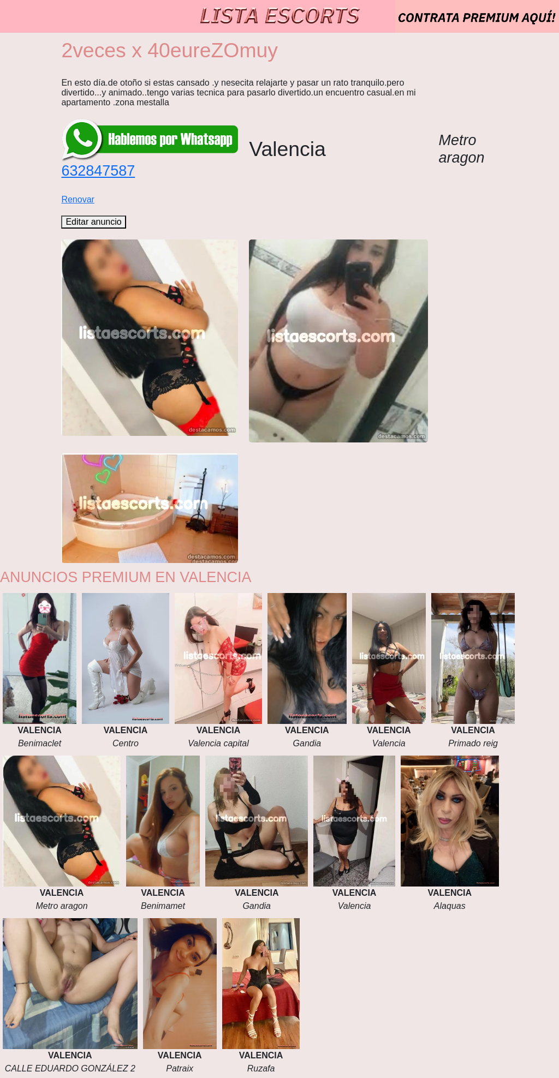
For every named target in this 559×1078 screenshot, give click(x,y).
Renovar (77, 199)
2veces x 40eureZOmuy (169, 50)
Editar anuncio (93, 221)
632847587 (98, 171)
